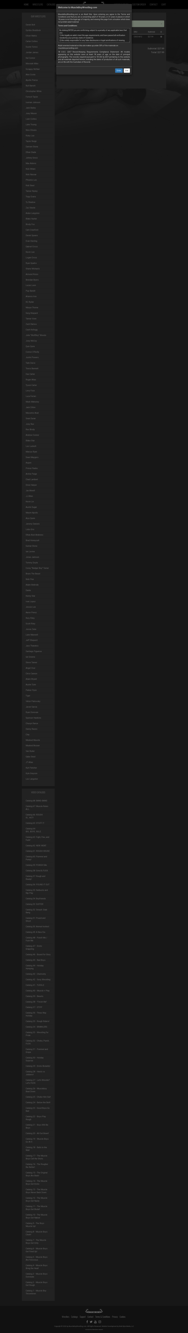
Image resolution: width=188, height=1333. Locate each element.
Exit (126, 71)
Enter (119, 71)
